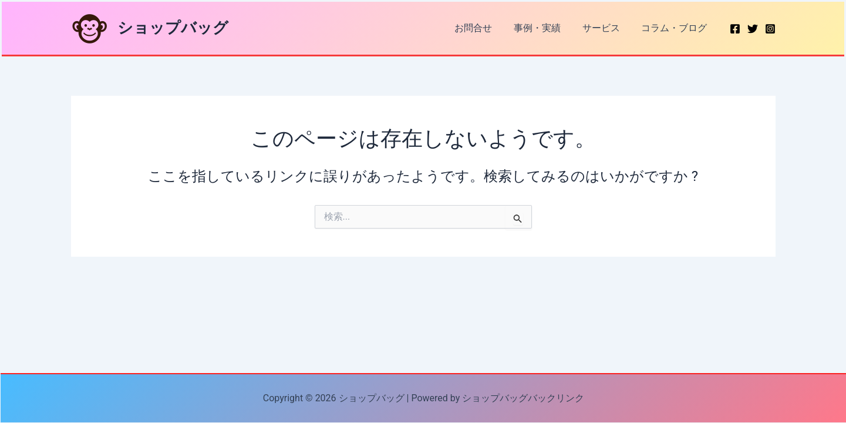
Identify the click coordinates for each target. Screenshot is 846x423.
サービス (605, 27)
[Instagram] (770, 29)
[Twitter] (752, 29)
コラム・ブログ (676, 27)
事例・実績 (544, 27)
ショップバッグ (172, 27)
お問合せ (483, 27)
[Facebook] (735, 29)
